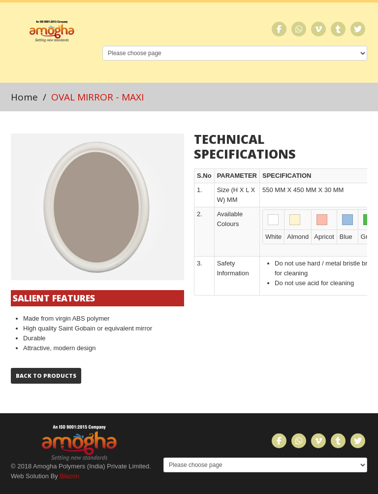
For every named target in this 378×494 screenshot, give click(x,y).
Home (24, 97)
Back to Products (46, 375)
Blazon (69, 476)
